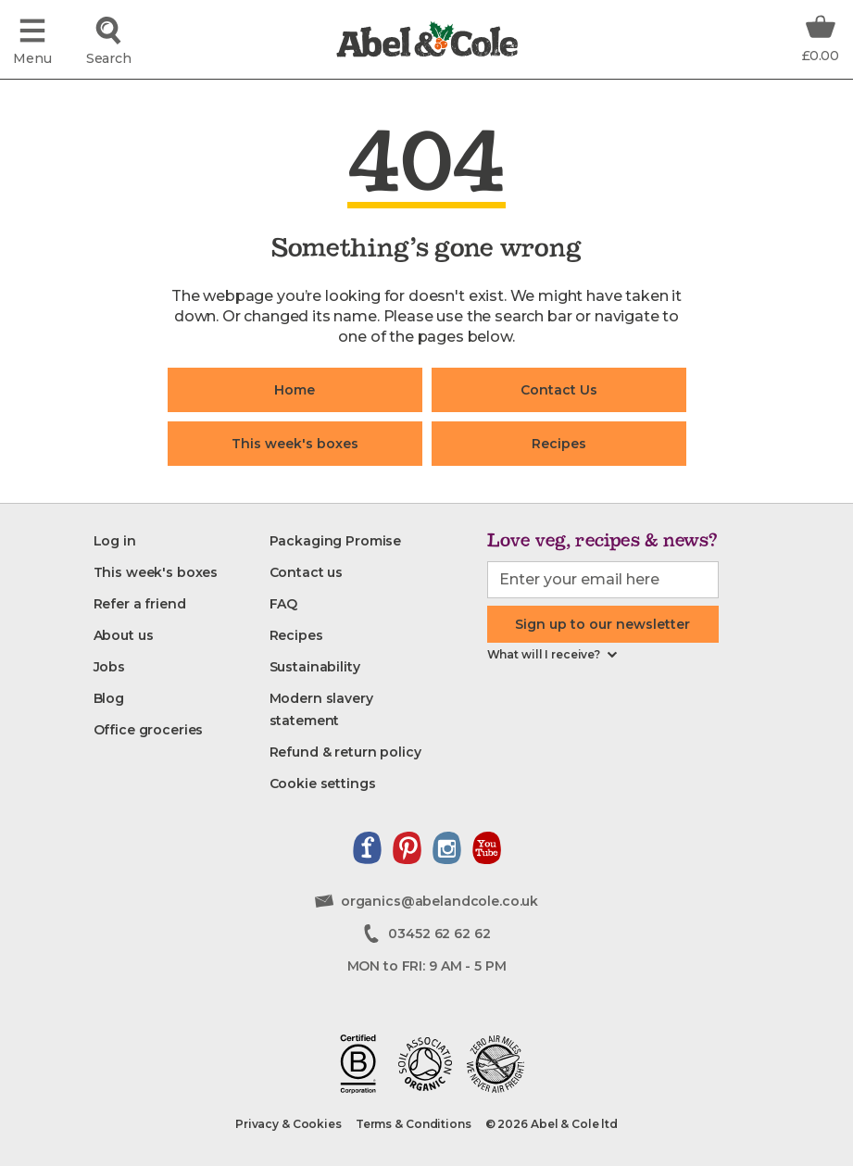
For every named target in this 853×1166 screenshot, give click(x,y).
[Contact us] (307, 572)
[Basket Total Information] (821, 37)
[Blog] (109, 698)
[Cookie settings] (323, 783)
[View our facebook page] (367, 848)
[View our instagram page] (447, 848)
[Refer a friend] (140, 604)
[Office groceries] (149, 730)
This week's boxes (295, 443)
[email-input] (603, 579)
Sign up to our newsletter (602, 624)
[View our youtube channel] (486, 848)
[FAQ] (284, 604)
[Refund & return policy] (345, 752)
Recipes (559, 443)
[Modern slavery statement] (357, 709)
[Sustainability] (315, 667)
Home (294, 390)
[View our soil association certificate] (425, 1064)
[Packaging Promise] (336, 541)
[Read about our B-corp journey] (358, 1064)
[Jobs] (109, 667)
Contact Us (559, 390)
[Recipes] (296, 635)
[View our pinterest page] (407, 848)
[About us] (124, 635)
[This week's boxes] (156, 572)
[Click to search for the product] (108, 40)
